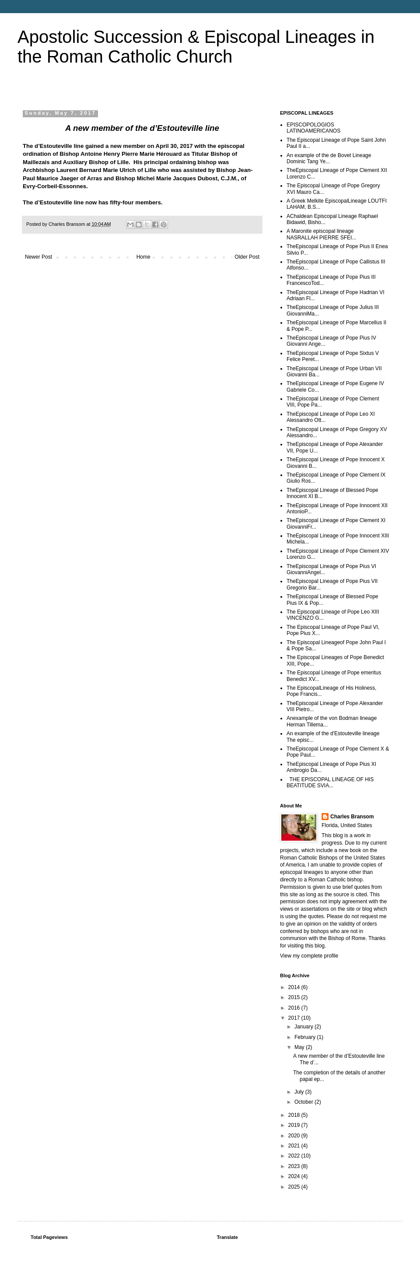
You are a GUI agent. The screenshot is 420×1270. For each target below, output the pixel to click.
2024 (294, 1176)
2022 (294, 1156)
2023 (294, 1166)
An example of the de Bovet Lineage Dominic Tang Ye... (329, 158)
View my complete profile (309, 956)
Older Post (246, 257)
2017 (294, 1018)
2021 (294, 1146)
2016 (294, 1008)
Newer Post (38, 257)
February (305, 1037)
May (300, 1047)
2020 (294, 1136)
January (304, 1027)
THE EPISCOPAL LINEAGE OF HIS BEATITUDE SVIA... (330, 782)
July (299, 1092)
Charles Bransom (352, 817)
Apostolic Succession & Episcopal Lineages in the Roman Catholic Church (196, 46)
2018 (294, 1115)
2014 (294, 987)
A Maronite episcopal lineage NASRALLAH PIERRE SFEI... (321, 234)
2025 (294, 1187)
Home (143, 257)
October (304, 1102)
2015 (294, 997)
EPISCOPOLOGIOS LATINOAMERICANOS (313, 128)
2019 (294, 1125)
